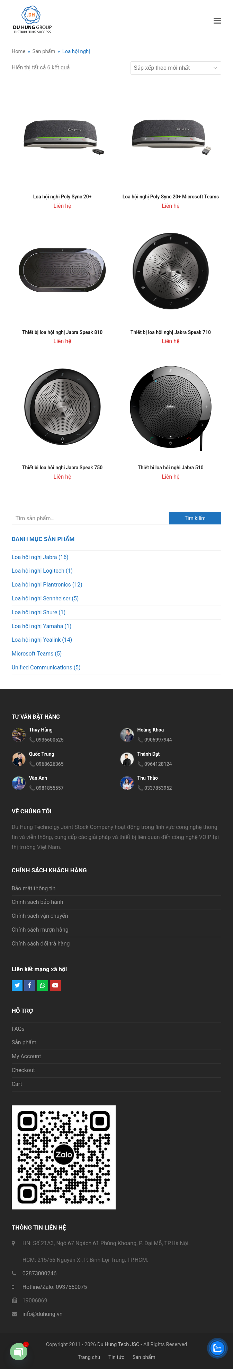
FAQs (18, 1029)
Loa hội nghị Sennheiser (41, 598)
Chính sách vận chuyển (40, 916)
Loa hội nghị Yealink (36, 639)
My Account (26, 1056)
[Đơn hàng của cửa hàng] (176, 68)
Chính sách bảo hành (37, 902)
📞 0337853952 (154, 788)
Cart (17, 1084)
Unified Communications (42, 667)
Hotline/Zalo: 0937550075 (55, 1287)
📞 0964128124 (154, 764)
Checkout (23, 1070)
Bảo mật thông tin (34, 888)
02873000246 (40, 1273)
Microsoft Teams (33, 653)
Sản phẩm (24, 1042)
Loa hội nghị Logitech (38, 570)
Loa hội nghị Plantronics (41, 584)
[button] (217, 21)
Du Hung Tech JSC (118, 1344)
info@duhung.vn (43, 1314)
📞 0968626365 (46, 764)
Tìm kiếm (195, 518)
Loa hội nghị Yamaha (37, 626)
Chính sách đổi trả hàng (41, 943)
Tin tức (116, 1357)
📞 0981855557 (46, 788)
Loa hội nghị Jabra (34, 557)
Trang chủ (89, 1357)
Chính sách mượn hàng (40, 929)
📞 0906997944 (154, 740)
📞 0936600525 (46, 740)
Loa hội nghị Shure (34, 612)
